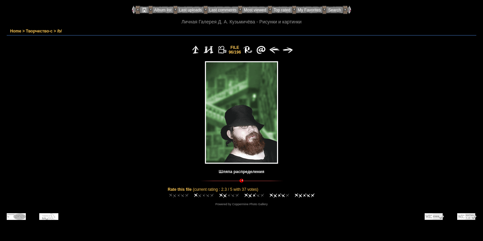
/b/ (59, 31)
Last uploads (190, 10)
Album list (163, 10)
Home (15, 31)
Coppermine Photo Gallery (250, 204)
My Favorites (309, 10)
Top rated (282, 10)
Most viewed (255, 10)
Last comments (222, 10)
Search (334, 10)
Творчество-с (39, 31)
